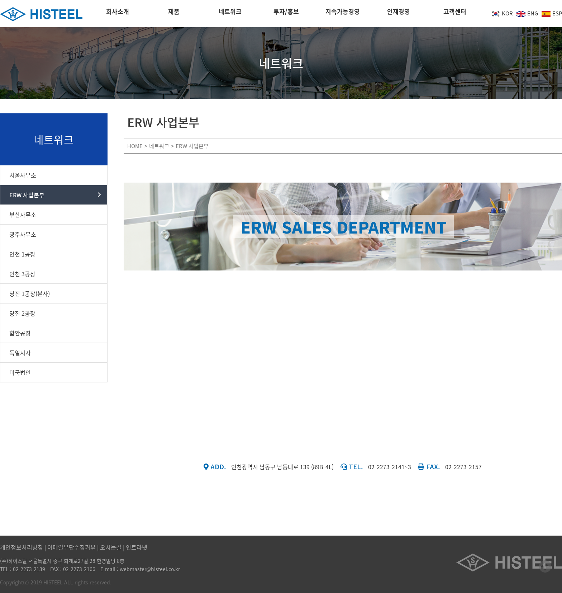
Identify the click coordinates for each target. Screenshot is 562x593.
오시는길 (111, 547)
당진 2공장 (22, 313)
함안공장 (20, 333)
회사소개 (117, 13)
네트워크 (230, 13)
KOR (502, 13)
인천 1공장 (22, 254)
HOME (135, 146)
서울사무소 (22, 175)
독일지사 (20, 352)
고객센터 (454, 13)
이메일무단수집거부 (71, 547)
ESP (552, 13)
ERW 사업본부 (26, 194)
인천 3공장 (22, 273)
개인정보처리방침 (21, 547)
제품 (174, 13)
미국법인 (20, 372)
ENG (527, 13)
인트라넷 (136, 547)
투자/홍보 (286, 13)
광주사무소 (22, 234)
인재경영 (398, 13)
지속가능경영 (342, 13)
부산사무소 (22, 214)
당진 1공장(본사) (29, 293)
